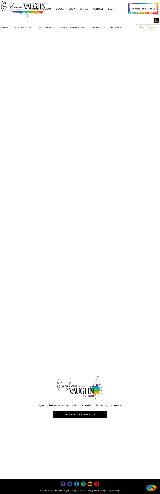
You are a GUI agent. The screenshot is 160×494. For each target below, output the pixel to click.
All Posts (4, 27)
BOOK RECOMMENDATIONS (72, 27)
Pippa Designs (115, 490)
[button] (143, 8)
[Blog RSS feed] (156, 20)
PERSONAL (116, 27)
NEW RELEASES (46, 27)
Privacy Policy (93, 490)
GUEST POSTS (98, 27)
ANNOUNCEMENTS (23, 27)
